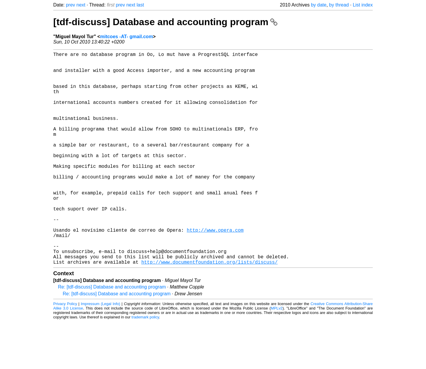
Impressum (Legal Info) (100, 351)
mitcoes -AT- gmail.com (126, 36)
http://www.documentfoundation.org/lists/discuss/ (209, 309)
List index (363, 4)
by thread (339, 4)
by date (318, 4)
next (80, 4)
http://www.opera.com (215, 270)
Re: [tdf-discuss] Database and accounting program (112, 334)
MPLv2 (277, 355)
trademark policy (145, 364)
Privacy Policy (65, 351)
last (140, 4)
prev (70, 4)
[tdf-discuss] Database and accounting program (165, 22)
